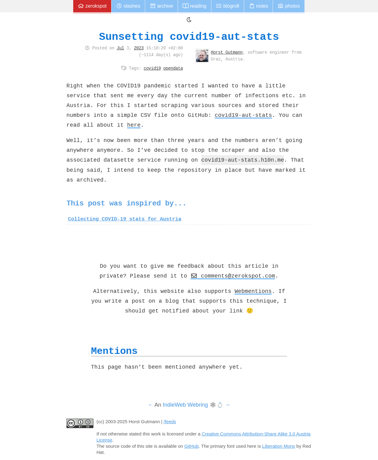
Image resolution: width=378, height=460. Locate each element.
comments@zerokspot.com (233, 275)
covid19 (152, 68)
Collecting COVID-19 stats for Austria (124, 219)
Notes (258, 6)
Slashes (128, 6)
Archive (161, 6)
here (134, 124)
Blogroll (227, 6)
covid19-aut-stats (243, 115)
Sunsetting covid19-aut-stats (189, 36)
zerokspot (92, 6)
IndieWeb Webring (185, 405)
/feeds (170, 421)
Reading (194, 6)
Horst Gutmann (227, 52)
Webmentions (253, 291)
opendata (173, 68)
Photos (289, 6)
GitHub (191, 446)
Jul (120, 48)
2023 (139, 48)
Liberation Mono (278, 446)
